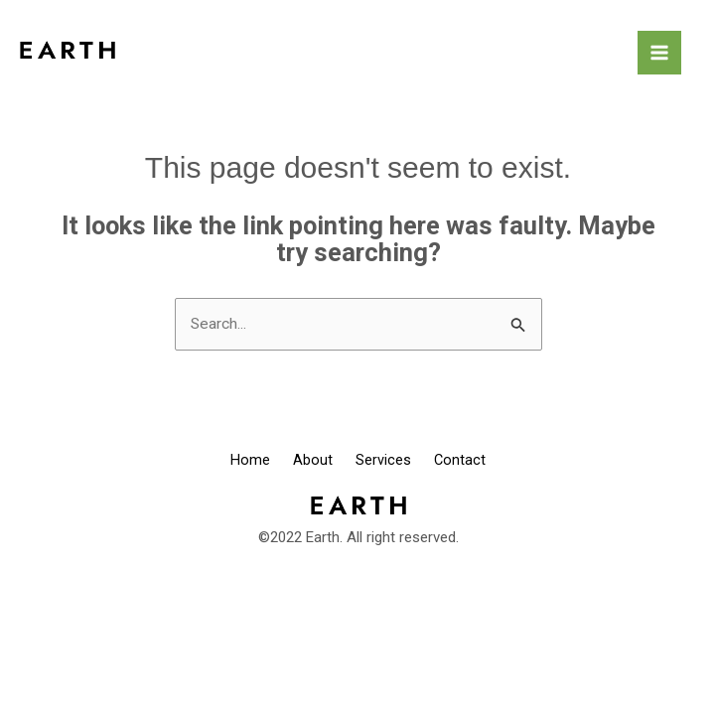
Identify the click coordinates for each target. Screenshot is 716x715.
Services (391, 462)
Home (224, 462)
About (304, 462)
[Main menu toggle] (659, 52)
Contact (485, 462)
